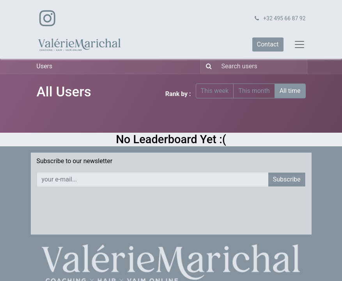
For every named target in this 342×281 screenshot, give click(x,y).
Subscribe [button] (287, 179)
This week (215, 90)
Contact (268, 44)
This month (254, 90)
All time (290, 90)
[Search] (207, 66)
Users (45, 66)
